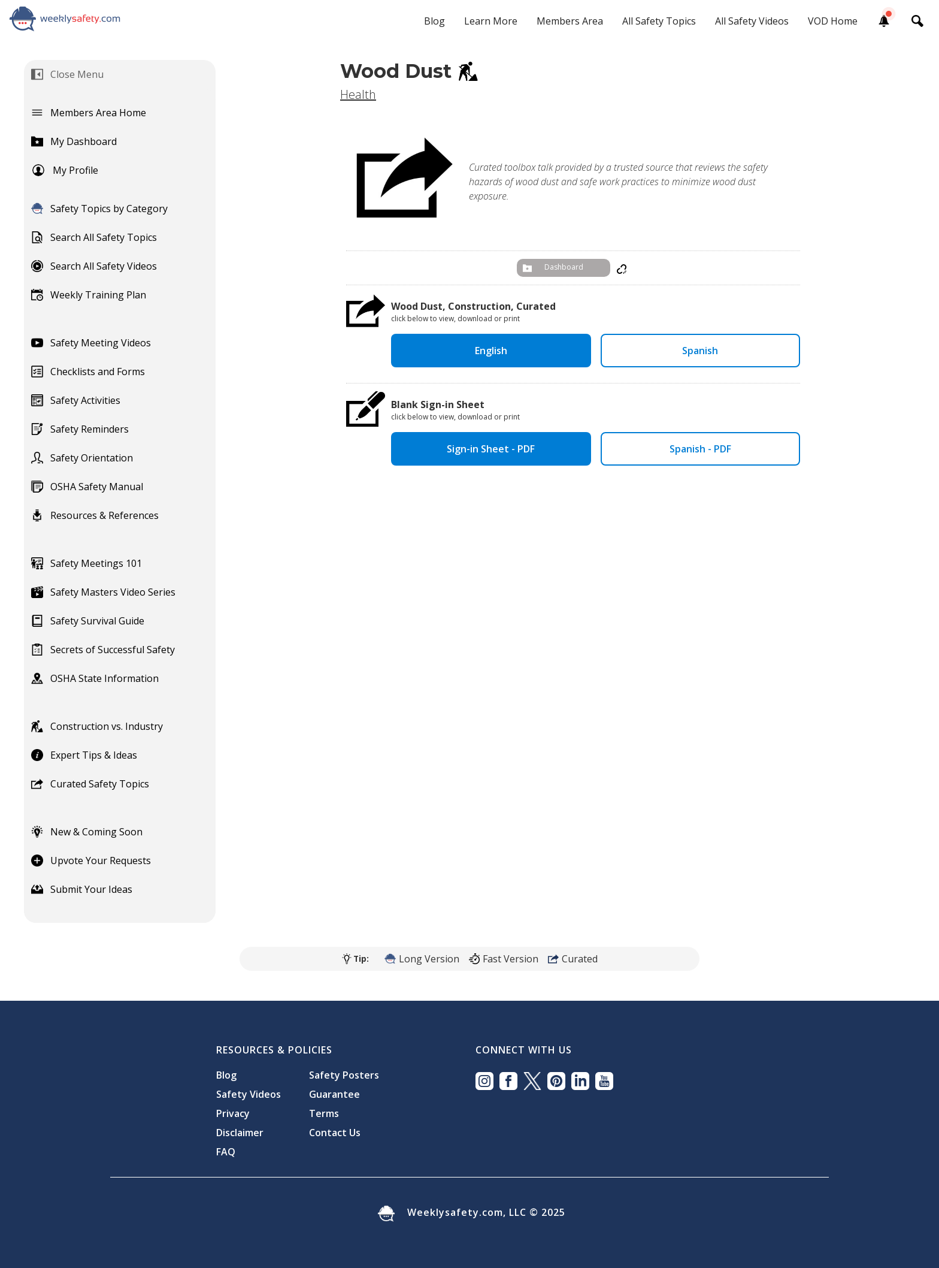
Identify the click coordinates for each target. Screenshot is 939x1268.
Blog (434, 21)
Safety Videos (248, 1094)
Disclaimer (239, 1132)
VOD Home (833, 21)
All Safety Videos (752, 21)
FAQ (225, 1151)
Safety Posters (344, 1075)
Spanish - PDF (700, 448)
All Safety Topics (659, 21)
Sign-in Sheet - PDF (491, 448)
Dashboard (563, 267)
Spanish (700, 350)
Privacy (233, 1113)
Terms (324, 1113)
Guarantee (334, 1094)
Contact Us (335, 1132)
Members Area (570, 21)
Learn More (490, 21)
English (491, 350)
